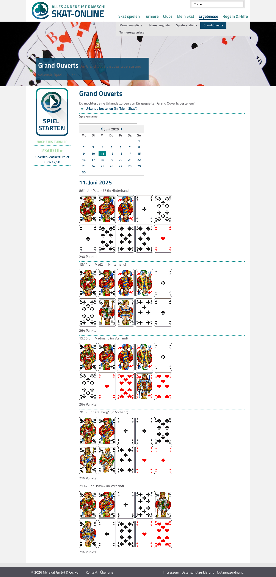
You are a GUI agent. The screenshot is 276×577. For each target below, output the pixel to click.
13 (120, 153)
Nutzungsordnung (230, 572)
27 (120, 166)
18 (102, 159)
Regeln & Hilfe (235, 16)
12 (111, 153)
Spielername (88, 116)
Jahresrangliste (159, 25)
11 (102, 153)
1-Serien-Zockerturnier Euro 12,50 (52, 159)
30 (84, 172)
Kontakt (91, 572)
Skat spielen (129, 16)
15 (139, 153)
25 (102, 166)
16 (84, 159)
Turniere (151, 16)
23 (84, 166)
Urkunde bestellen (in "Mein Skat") (111, 108)
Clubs (167, 16)
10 (93, 153)
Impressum (171, 572)
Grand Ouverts (213, 25)
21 (130, 159)
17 (93, 159)
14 (130, 153)
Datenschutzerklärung (198, 572)
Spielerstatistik (186, 25)
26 (111, 166)
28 (130, 166)
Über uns (106, 572)
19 (111, 159)
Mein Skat (185, 16)
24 (93, 166)
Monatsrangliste (130, 25)
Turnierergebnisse (131, 32)
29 (139, 166)
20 (120, 159)
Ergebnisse (208, 16)
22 (139, 159)
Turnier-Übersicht (50, 171)
